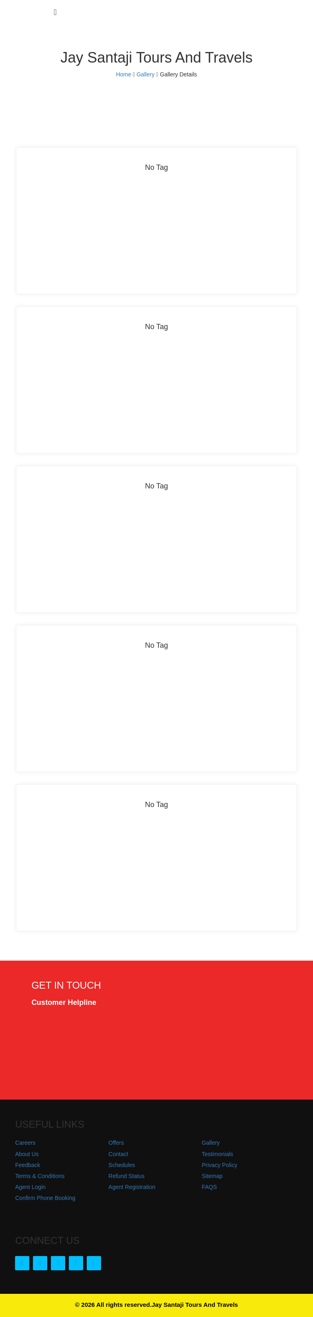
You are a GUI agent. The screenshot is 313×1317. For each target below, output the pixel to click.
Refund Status (126, 1176)
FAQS (209, 1187)
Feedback (27, 1165)
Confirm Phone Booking (45, 1198)
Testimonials (217, 1154)
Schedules (121, 1165)
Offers (116, 1142)
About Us (27, 1154)
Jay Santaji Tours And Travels (195, 1304)
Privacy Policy (219, 1165)
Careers (25, 1142)
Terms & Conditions (39, 1176)
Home (123, 74)
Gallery (145, 74)
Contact (118, 1154)
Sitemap (212, 1176)
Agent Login (30, 1187)
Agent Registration (131, 1187)
